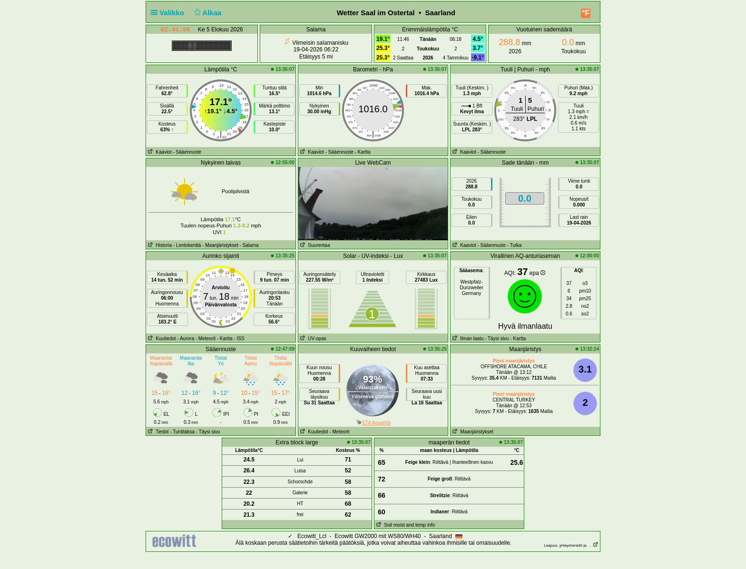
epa (537, 273)
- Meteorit (206, 338)
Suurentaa (314, 245)
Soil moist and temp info (404, 525)
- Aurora (185, 338)
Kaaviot (159, 152)
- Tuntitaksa (182, 431)
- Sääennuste (187, 152)
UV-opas (312, 338)
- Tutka (514, 245)
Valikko (169, 13)
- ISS (239, 338)
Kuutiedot (161, 338)
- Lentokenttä (187, 245)
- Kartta (363, 152)
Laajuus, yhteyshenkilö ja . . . (571, 545)
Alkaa (207, 13)
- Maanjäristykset (220, 245)
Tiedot (157, 431)
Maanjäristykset (472, 431)
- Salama (249, 245)
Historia (159, 245)
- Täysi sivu (497, 338)
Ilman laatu (467, 338)
